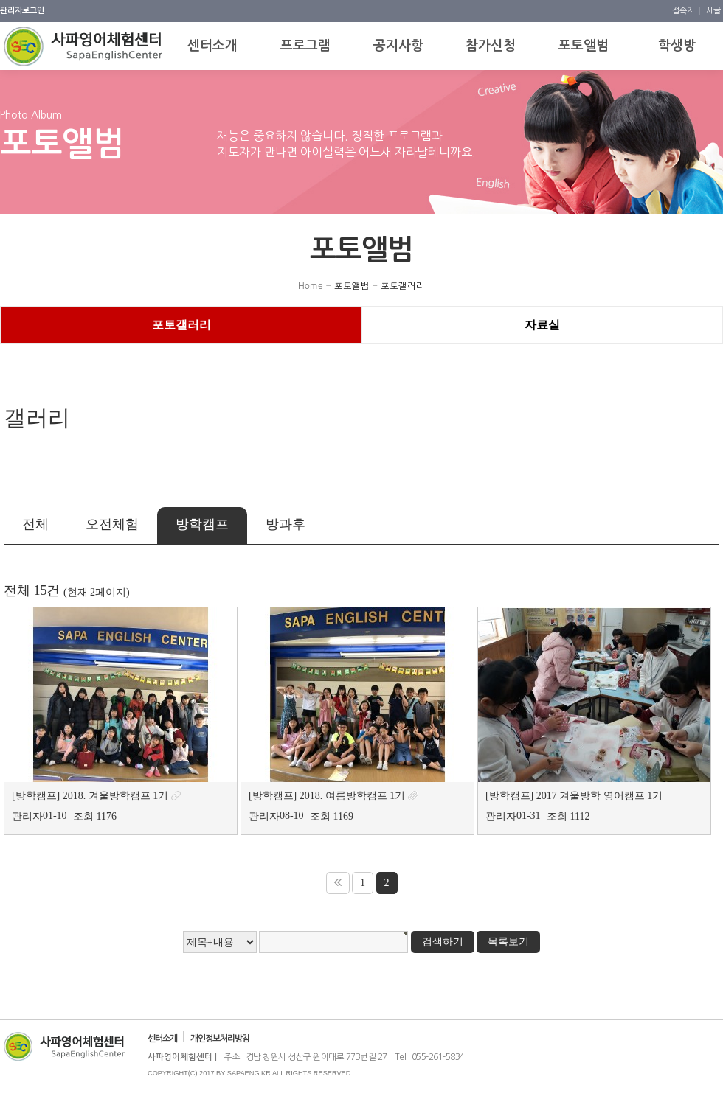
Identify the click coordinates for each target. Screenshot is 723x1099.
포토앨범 (352, 285)
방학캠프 (202, 524)
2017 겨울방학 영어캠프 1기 (599, 795)
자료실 (542, 324)
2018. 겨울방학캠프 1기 (116, 795)
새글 (713, 11)
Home (310, 285)
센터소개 (162, 1038)
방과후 (285, 524)
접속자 (684, 11)
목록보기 (508, 941)
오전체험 (112, 524)
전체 (35, 524)
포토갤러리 (403, 285)
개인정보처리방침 (219, 1038)
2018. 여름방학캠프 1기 (353, 795)
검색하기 (442, 941)
